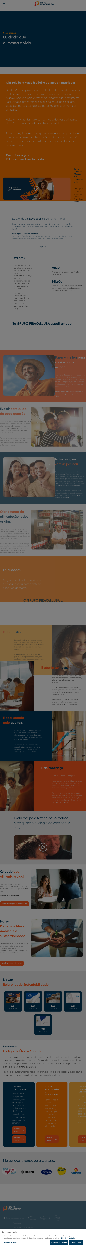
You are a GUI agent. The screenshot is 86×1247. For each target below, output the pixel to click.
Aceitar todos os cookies (59, 1242)
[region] (43, 1238)
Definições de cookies (10, 1242)
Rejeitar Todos (76, 1242)
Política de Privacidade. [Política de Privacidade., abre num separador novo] (67, 1238)
